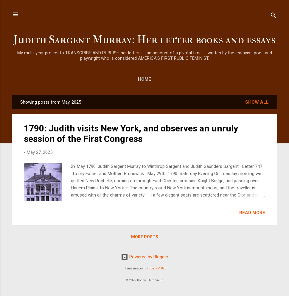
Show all (257, 102)
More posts (144, 236)
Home (144, 79)
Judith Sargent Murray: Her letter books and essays (145, 39)
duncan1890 (157, 268)
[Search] (273, 16)
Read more (252, 212)
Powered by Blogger (144, 257)
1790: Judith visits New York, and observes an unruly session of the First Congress (131, 133)
